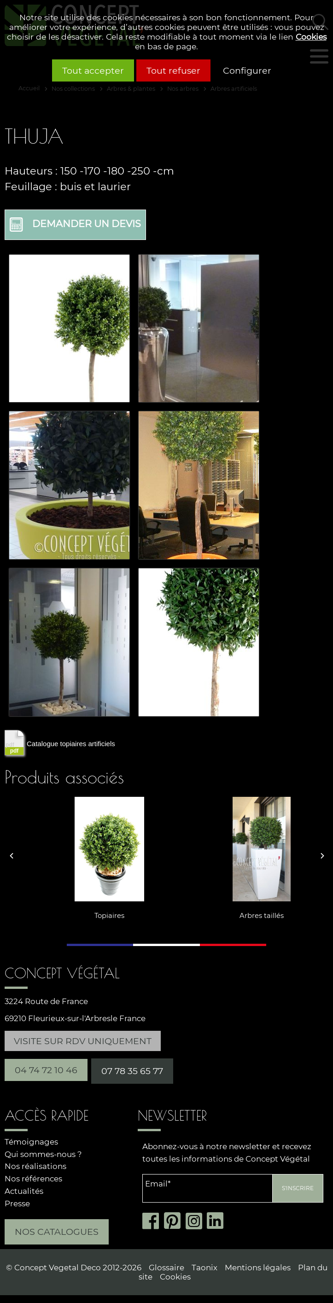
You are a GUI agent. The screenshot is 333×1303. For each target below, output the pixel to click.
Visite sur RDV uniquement (83, 1039)
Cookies (311, 36)
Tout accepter (93, 70)
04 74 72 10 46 (46, 1068)
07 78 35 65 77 (132, 1069)
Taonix (204, 1266)
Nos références (33, 1177)
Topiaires (76, 914)
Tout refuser (173, 70)
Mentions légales (258, 1266)
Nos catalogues (57, 1230)
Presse (17, 1202)
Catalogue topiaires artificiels (60, 741)
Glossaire (166, 1266)
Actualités (24, 1189)
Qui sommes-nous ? (43, 1152)
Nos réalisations (35, 1164)
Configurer (247, 70)
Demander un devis (76, 223)
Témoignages (31, 1140)
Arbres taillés (228, 914)
